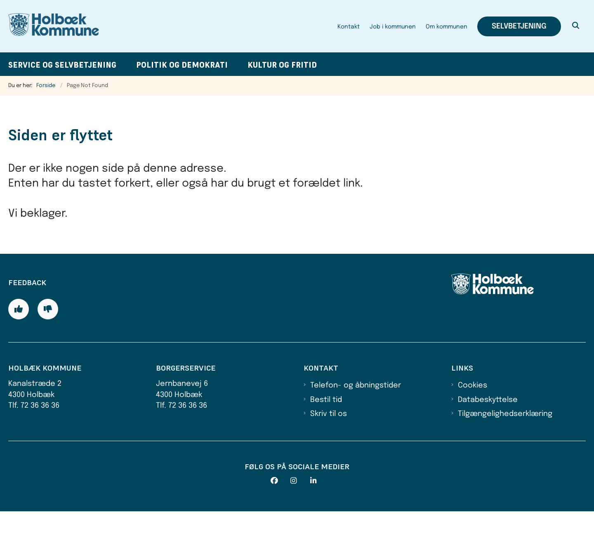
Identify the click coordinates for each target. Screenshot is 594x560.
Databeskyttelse (488, 448)
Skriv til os (328, 463)
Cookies (472, 434)
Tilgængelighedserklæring (505, 463)
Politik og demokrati (182, 65)
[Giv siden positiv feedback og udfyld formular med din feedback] (18, 357)
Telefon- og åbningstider (355, 434)
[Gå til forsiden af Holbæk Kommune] (53, 26)
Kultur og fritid (282, 65)
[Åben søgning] (576, 26)
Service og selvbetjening (62, 65)
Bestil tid (326, 448)
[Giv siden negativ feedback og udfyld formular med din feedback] (48, 357)
